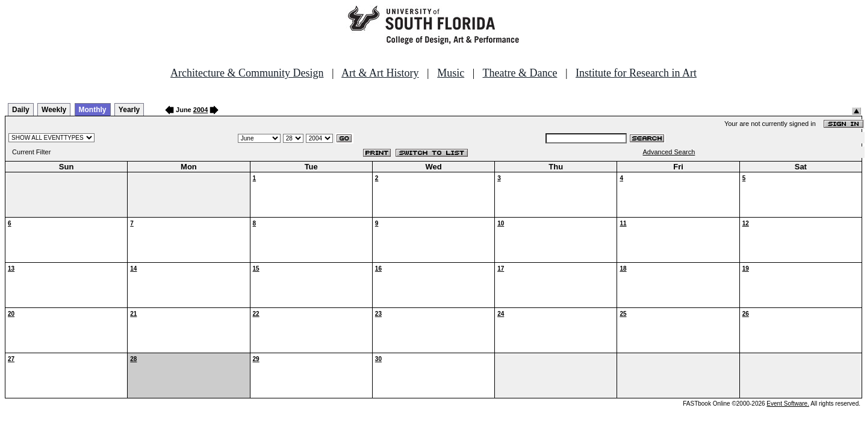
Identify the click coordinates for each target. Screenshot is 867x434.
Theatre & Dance (519, 73)
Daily (21, 109)
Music (450, 73)
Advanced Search (669, 152)
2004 (200, 109)
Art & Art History (380, 73)
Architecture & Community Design (246, 73)
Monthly (93, 109)
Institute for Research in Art (636, 73)
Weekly (54, 109)
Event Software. (787, 403)
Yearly (129, 109)
